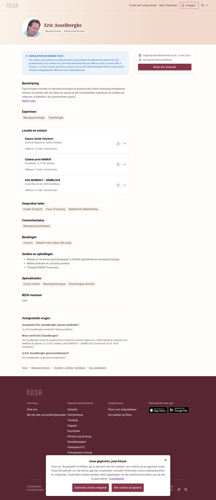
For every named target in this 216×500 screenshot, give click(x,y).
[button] (166, 460)
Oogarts (72, 425)
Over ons (32, 409)
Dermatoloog (75, 414)
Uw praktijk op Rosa (120, 414)
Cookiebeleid (116, 478)
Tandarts (72, 420)
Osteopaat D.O (76, 447)
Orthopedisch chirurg (79, 452)
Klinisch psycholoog (79, 436)
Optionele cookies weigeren (90, 487)
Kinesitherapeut (76, 441)
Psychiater (73, 431)
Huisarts (72, 409)
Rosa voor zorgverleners (122, 409)
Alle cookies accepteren (128, 487)
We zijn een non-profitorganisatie (46, 414)
